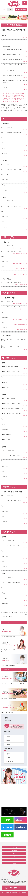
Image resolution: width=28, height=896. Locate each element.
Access (14, 863)
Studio (10, 9)
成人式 (8, 736)
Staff (14, 853)
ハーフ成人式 (10, 761)
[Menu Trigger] (24, 3)
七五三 (8, 754)
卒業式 (8, 740)
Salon (4, 9)
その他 (8, 744)
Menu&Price (14, 850)
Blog (14, 856)
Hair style (14, 860)
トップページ (14, 847)
